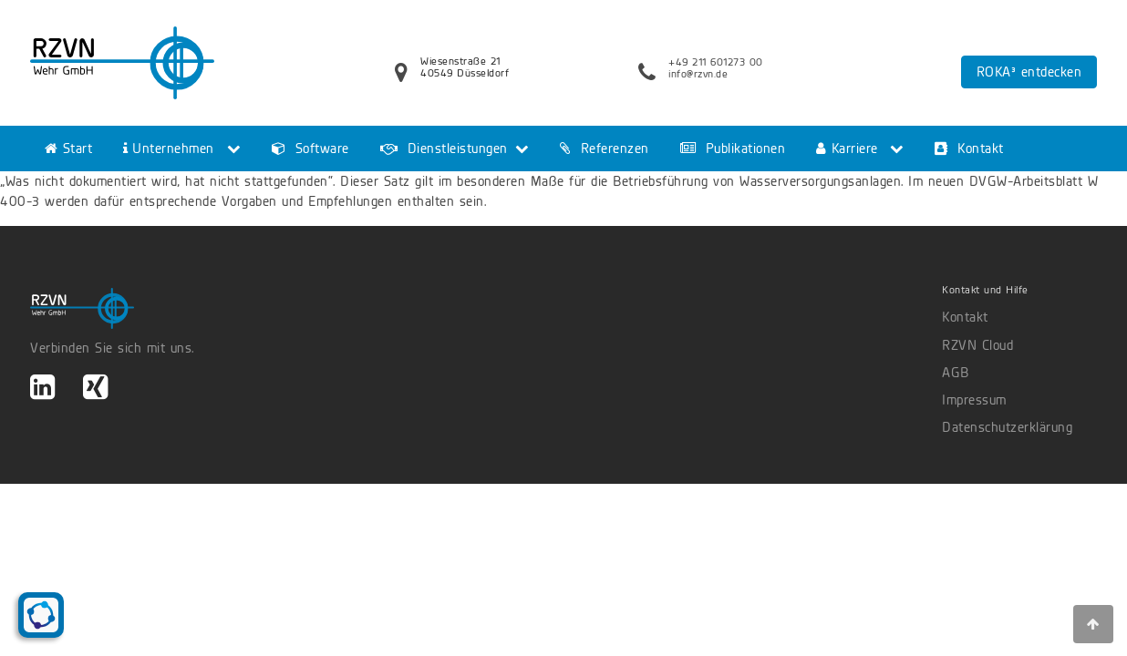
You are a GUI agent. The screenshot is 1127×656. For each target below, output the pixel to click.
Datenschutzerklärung (1007, 427)
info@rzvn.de (698, 73)
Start (68, 148)
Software (310, 148)
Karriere (847, 148)
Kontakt (969, 148)
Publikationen (733, 148)
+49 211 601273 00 (715, 62)
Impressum (974, 400)
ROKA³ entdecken (1029, 72)
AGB (955, 372)
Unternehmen (168, 148)
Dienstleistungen (444, 148)
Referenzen (604, 148)
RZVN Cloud (977, 345)
